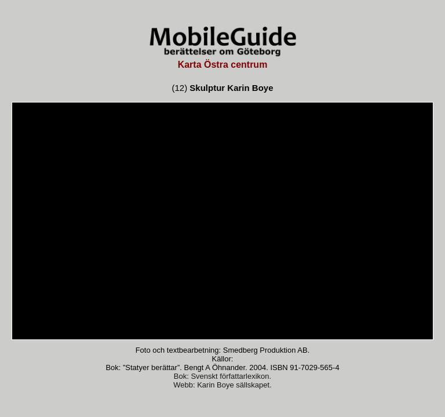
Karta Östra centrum (223, 65)
